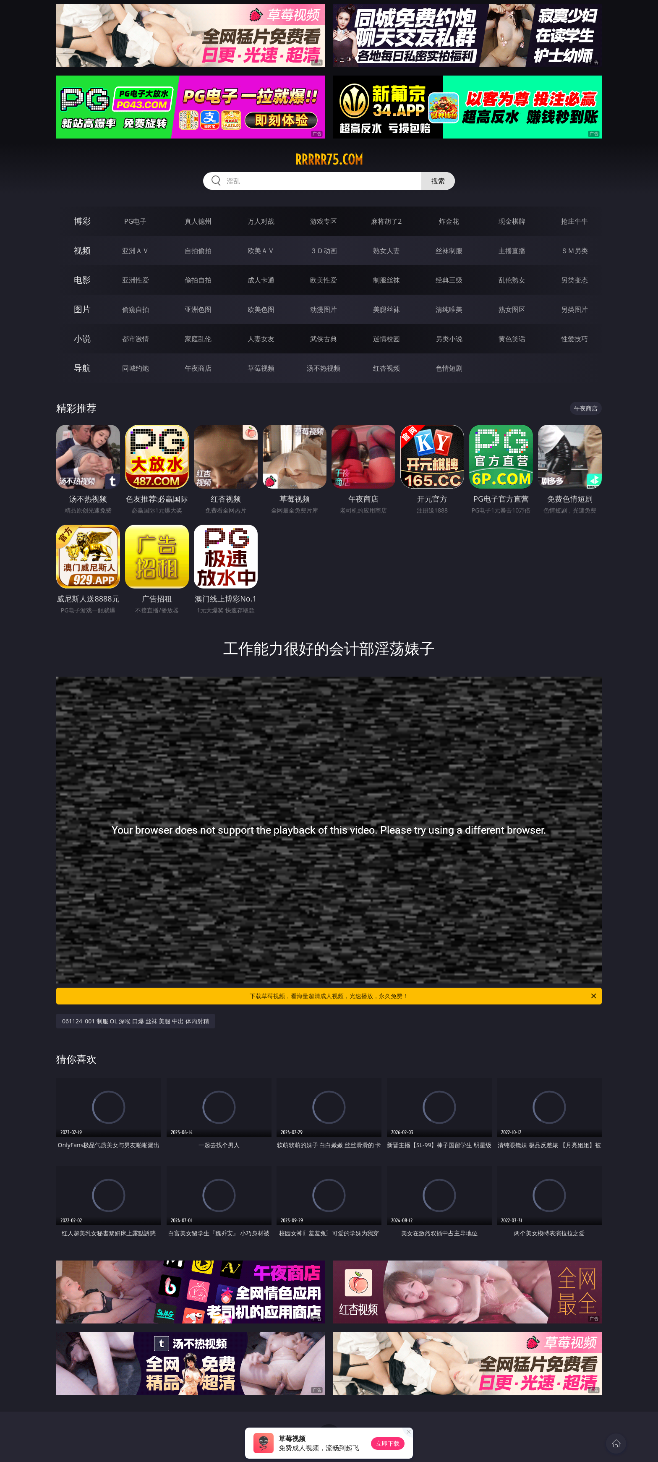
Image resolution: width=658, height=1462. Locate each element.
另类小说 (449, 338)
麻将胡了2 (386, 221)
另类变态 (574, 280)
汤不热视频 (323, 368)
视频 (82, 250)
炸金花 (449, 221)
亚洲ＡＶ (135, 250)
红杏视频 (386, 368)
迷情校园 (386, 338)
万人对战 (261, 221)
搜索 (438, 181)
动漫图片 (323, 309)
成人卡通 (261, 280)
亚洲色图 (198, 309)
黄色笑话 (512, 338)
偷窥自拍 (135, 309)
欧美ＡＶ (261, 250)
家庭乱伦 (198, 338)
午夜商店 (198, 368)
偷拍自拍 (198, 280)
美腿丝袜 (386, 309)
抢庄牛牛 (574, 221)
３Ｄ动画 (323, 250)
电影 (82, 279)
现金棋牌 (512, 221)
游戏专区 (323, 221)
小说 (82, 338)
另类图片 (574, 309)
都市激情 (135, 338)
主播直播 (512, 250)
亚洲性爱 (135, 280)
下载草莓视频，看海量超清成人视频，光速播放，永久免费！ (424, 996)
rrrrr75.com (329, 159)
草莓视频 (261, 368)
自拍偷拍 (198, 250)
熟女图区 (512, 309)
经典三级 (449, 280)
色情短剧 (449, 368)
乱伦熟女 (512, 280)
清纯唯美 (449, 309)
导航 (82, 368)
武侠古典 (323, 338)
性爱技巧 (574, 338)
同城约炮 (135, 368)
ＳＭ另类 (574, 250)
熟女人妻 (386, 250)
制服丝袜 (386, 280)
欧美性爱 (323, 280)
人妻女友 (261, 338)
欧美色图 (261, 309)
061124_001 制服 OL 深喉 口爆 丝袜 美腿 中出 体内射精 (135, 1021)
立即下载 (388, 1443)
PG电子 (135, 221)
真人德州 (198, 221)
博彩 (82, 221)
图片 (82, 309)
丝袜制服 (449, 250)
